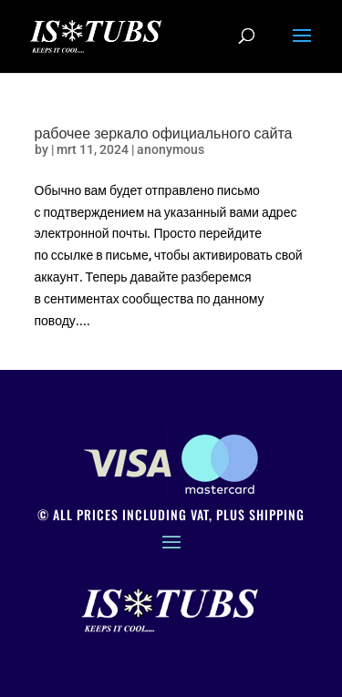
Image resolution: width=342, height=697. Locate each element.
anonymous (170, 149)
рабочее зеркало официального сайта (164, 132)
